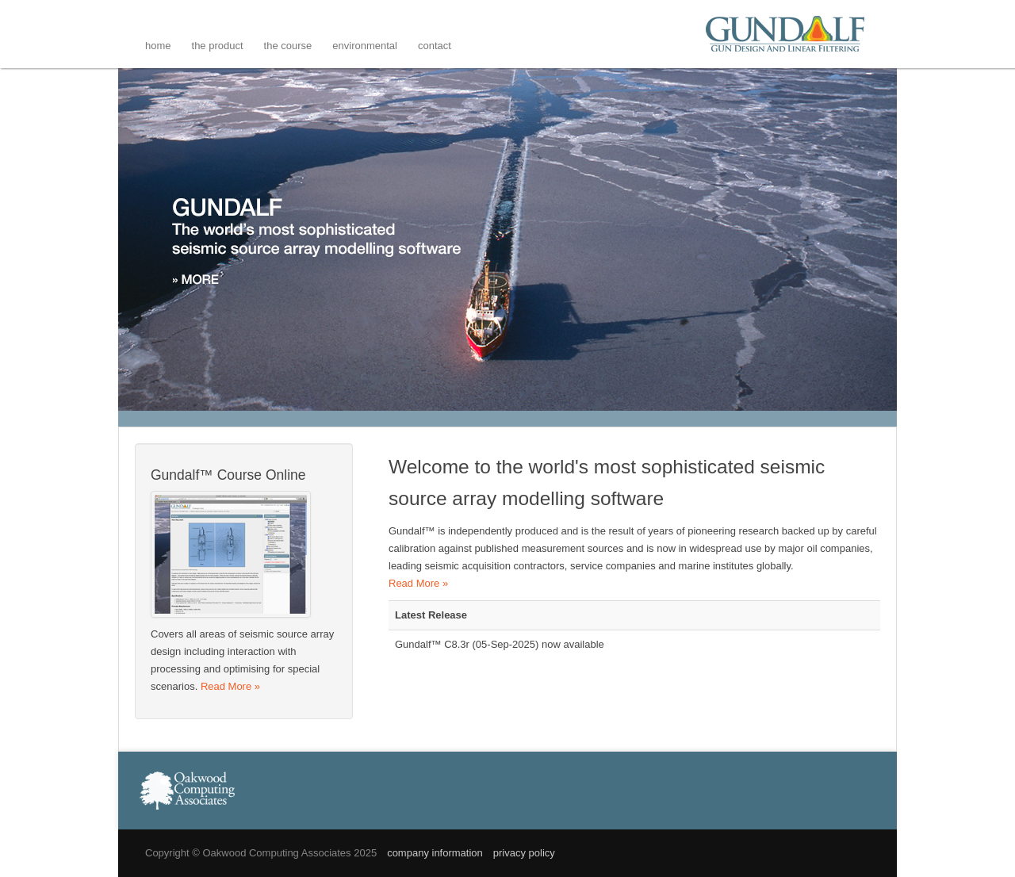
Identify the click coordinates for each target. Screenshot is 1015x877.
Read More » (418, 583)
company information (435, 853)
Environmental (364, 46)
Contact (434, 46)
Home (158, 46)
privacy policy (524, 853)
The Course (288, 46)
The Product (217, 46)
